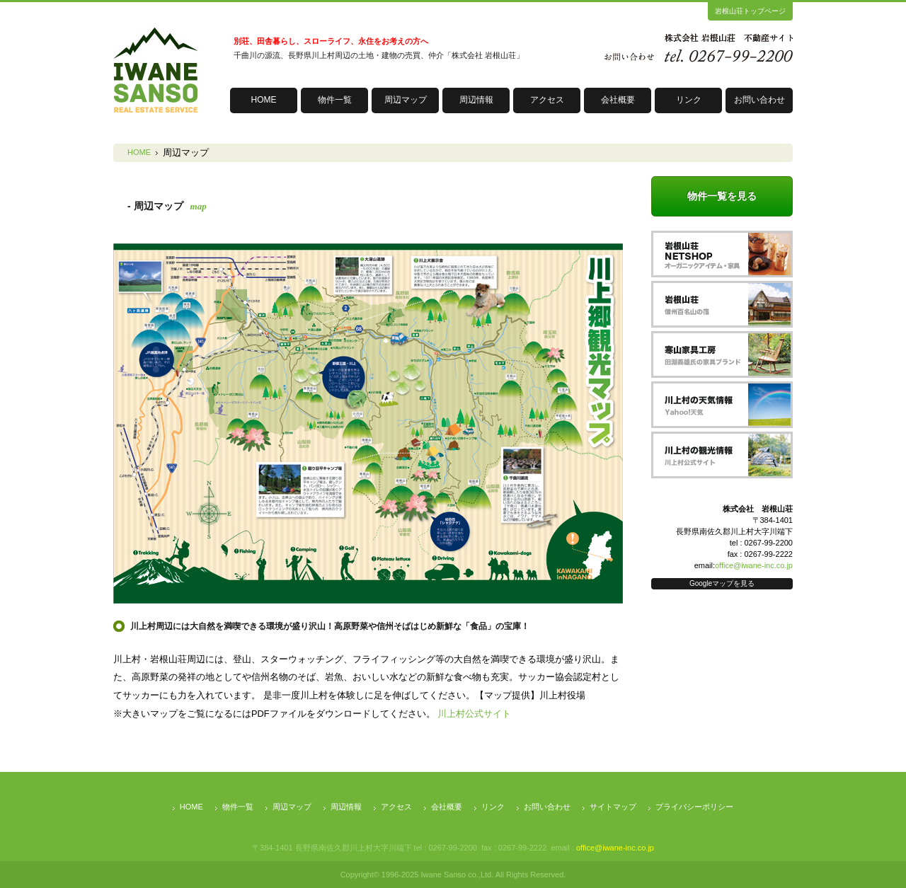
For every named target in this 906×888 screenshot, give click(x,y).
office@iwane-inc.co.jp (754, 565)
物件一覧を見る (722, 196)
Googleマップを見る (722, 583)
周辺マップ (405, 100)
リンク (688, 100)
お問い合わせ (759, 100)
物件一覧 (335, 100)
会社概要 (618, 100)
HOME (264, 100)
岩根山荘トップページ (750, 11)
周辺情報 (476, 100)
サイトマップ (613, 806)
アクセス (547, 100)
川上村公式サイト (474, 713)
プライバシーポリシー (694, 806)
